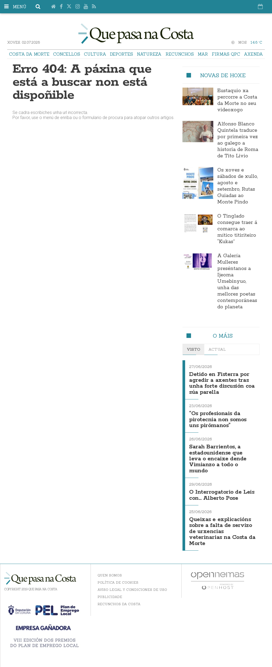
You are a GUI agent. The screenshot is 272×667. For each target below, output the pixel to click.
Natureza (149, 54)
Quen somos (109, 575)
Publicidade (109, 597)
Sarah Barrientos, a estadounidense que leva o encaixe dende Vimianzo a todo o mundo (217, 458)
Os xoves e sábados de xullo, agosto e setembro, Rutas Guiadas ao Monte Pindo (237, 186)
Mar (203, 54)
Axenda (253, 54)
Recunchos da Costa (119, 604)
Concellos (66, 54)
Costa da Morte (29, 54)
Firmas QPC (226, 54)
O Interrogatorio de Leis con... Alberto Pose (221, 495)
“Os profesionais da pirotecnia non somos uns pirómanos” (217, 419)
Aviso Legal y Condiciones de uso (132, 590)
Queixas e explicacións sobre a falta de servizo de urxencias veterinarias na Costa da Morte (222, 531)
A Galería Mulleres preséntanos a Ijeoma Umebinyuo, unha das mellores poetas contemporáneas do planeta (237, 281)
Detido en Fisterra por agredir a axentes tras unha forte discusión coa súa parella (221, 383)
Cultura (95, 54)
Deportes (121, 54)
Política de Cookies (117, 582)
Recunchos (179, 54)
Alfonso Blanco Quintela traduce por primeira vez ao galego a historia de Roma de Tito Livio (237, 140)
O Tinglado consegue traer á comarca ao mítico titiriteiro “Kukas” (237, 229)
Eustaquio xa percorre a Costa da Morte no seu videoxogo (237, 100)
